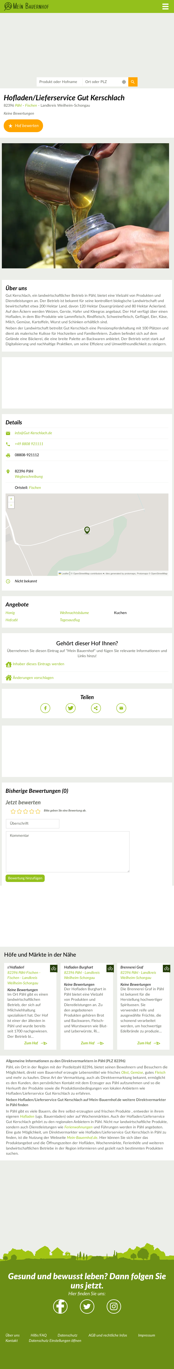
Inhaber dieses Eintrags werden (38, 664)
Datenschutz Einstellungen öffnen (55, 1341)
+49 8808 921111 (29, 444)
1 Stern (13, 812)
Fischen (31, 105)
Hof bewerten (23, 126)
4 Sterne (31, 812)
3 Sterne (25, 812)
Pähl (18, 105)
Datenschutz (67, 1335)
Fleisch (160, 1073)
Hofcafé (12, 620)
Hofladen (27, 1117)
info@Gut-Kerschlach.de (33, 433)
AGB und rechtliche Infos (108, 1335)
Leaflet (64, 573)
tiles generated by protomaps (120, 573)
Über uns (13, 1335)
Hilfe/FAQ (39, 1335)
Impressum (146, 1335)
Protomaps (142, 573)
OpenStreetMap (159, 573)
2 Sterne (19, 812)
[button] (87, 530)
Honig (10, 613)
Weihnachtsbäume (74, 613)
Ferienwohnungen (78, 1127)
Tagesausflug (70, 620)
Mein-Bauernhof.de (82, 1138)
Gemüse (137, 1073)
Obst (125, 1073)
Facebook (60, 1306)
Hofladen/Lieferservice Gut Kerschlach (64, 98)
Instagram (113, 1306)
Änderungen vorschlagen (33, 678)
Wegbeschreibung (29, 477)
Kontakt (12, 1341)
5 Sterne (38, 812)
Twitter (87, 1306)
